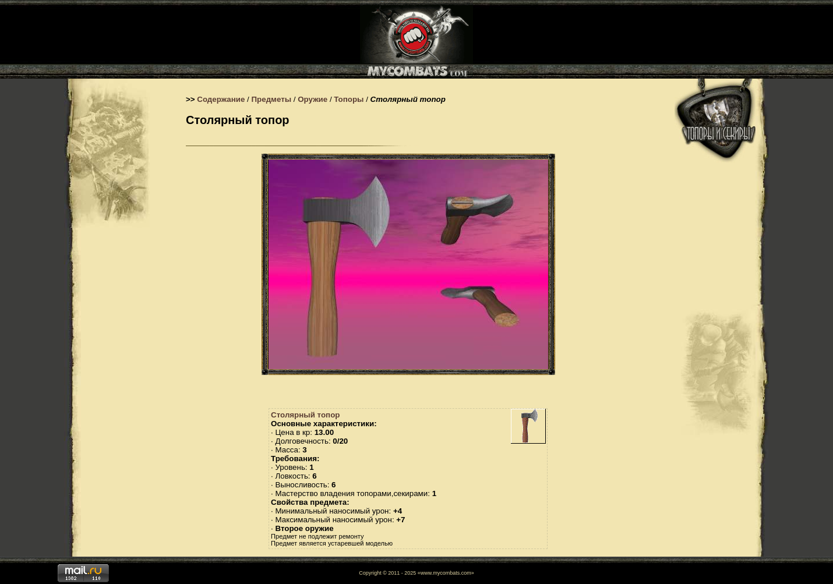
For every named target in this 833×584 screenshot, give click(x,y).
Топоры (348, 99)
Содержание (221, 99)
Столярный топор (305, 414)
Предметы (272, 99)
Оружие (312, 99)
